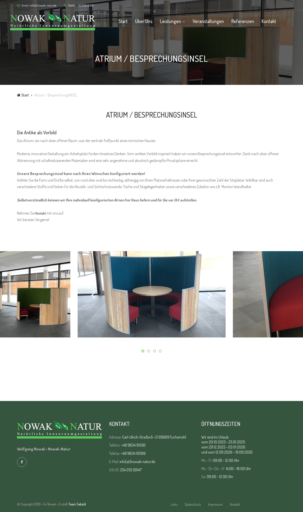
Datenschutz (193, 504)
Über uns (150, 21)
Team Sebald (77, 504)
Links (174, 504)
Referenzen (249, 21)
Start (129, 21)
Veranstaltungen (215, 21)
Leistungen (177, 21)
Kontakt (275, 21)
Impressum (215, 504)
